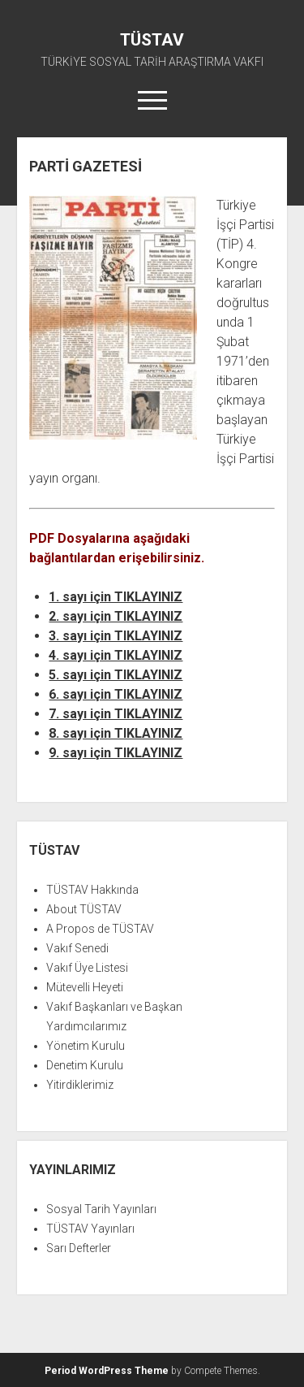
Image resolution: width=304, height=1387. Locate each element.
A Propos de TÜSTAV (100, 928)
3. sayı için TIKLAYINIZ (115, 636)
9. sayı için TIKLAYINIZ (115, 753)
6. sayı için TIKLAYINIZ (115, 694)
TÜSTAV (152, 40)
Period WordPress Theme (107, 1370)
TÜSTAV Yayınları (90, 1228)
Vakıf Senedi (77, 948)
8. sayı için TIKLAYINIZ (115, 733)
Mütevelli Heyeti (84, 987)
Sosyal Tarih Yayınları (101, 1209)
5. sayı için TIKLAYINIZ (115, 675)
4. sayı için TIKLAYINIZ (115, 655)
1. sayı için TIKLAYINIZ (115, 597)
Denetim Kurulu (84, 1065)
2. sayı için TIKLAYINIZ (115, 616)
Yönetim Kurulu (85, 1045)
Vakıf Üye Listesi (87, 967)
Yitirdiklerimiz (79, 1084)
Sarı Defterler (78, 1248)
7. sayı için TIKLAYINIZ (115, 714)
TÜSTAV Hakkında (92, 889)
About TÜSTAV (84, 909)
